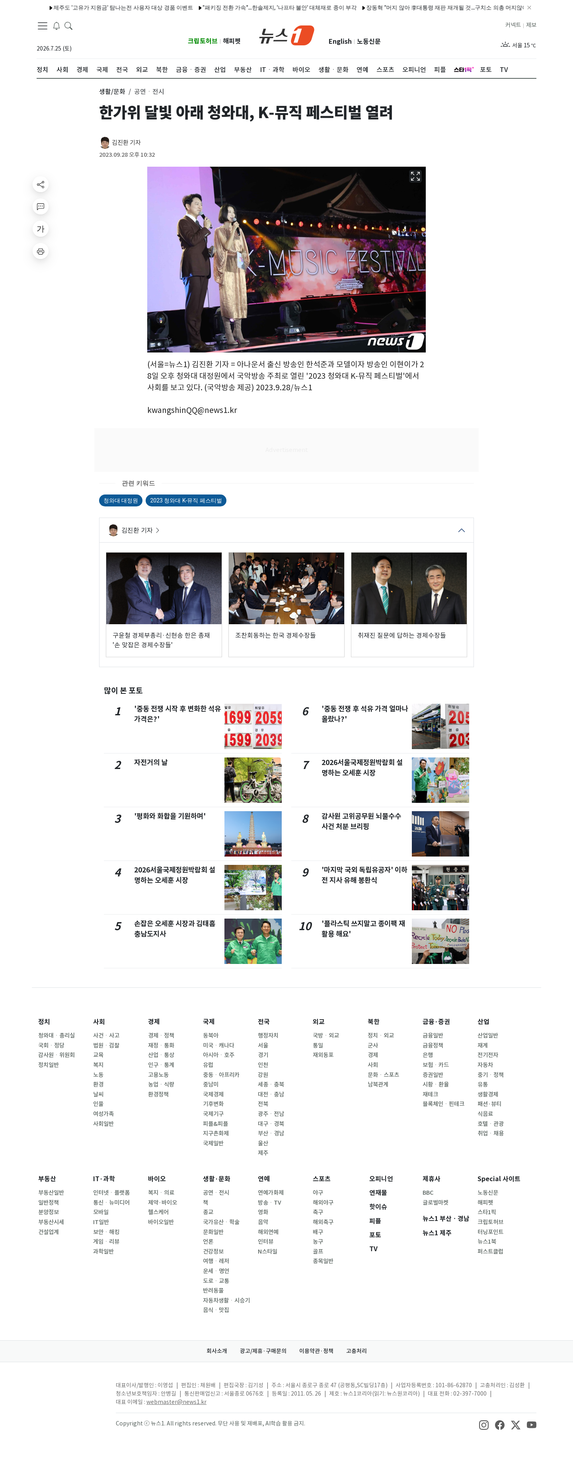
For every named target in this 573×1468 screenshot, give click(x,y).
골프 (318, 1251)
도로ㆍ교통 (216, 1281)
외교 (319, 1022)
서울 (263, 1045)
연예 (264, 1179)
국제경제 (213, 1094)
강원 (263, 1075)
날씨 (98, 1094)
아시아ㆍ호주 (218, 1055)
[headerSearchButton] (68, 25)
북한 (374, 1022)
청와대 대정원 (120, 500)
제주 (263, 1152)
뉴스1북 (486, 1241)
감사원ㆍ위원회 (56, 1055)
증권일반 (433, 1075)
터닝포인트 (490, 1232)
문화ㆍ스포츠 (383, 1075)
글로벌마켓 (435, 1202)
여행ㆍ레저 (216, 1261)
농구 (318, 1241)
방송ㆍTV (269, 1202)
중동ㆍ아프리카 (221, 1075)
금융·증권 (436, 1022)
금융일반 (433, 1035)
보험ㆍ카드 (436, 1065)
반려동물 (213, 1290)
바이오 (157, 1179)
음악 (263, 1222)
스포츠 (322, 1179)
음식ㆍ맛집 (216, 1310)
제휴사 (431, 1179)
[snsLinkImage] (484, 1424)
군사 (373, 1045)
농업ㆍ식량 (161, 1084)
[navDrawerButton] (43, 25)
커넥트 (513, 25)
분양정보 (48, 1212)
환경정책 (158, 1094)
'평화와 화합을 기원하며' (170, 816)
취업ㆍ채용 (490, 1133)
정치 (44, 1022)
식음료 (485, 1114)
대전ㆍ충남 (271, 1094)
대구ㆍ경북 (271, 1123)
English (340, 41)
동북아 (210, 1035)
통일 (318, 1045)
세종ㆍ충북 (271, 1084)
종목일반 (323, 1261)
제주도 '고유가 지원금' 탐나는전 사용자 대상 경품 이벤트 (101, 7)
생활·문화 (216, 1179)
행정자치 (268, 1035)
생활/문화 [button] (112, 91)
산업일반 (487, 1035)
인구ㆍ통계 (161, 1065)
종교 (208, 1212)
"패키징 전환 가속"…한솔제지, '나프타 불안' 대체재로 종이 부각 (258, 7)
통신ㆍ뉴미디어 (111, 1202)
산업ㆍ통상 (161, 1055)
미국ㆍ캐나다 (218, 1045)
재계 (482, 1045)
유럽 (208, 1065)
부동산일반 (51, 1192)
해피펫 (232, 41)
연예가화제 (271, 1192)
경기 (263, 1055)
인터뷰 (265, 1241)
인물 (98, 1104)
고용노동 (158, 1075)
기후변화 (213, 1104)
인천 (263, 1065)
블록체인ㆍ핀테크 (443, 1104)
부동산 (47, 1179)
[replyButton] (41, 206)
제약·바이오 (162, 1202)
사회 (99, 1022)
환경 (98, 1084)
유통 (482, 1084)
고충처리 (356, 1351)
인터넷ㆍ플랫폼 (111, 1192)
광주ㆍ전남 (271, 1114)
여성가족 (103, 1114)
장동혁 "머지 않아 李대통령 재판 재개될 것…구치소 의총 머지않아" (426, 7)
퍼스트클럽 (490, 1251)
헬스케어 (158, 1212)
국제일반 (213, 1143)
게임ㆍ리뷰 (106, 1241)
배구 (318, 1232)
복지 (98, 1065)
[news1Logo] (70, 1391)
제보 (531, 25)
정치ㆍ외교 (381, 1035)
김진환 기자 (126, 142)
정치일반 (48, 1065)
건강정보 (213, 1251)
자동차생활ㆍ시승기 (226, 1300)
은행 (428, 1055)
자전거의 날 (151, 762)
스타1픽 (486, 1212)
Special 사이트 (498, 1179)
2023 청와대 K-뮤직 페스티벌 (186, 500)
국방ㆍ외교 (326, 1035)
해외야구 (323, 1202)
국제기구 (213, 1114)
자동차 (485, 1065)
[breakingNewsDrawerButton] (56, 25)
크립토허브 (203, 41)
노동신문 (369, 41)
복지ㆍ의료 (161, 1192)
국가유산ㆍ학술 (221, 1222)
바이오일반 (161, 1222)
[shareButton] (41, 184)
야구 (318, 1192)
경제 (154, 1022)
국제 (209, 1022)
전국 (264, 1022)
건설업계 (48, 1232)
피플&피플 (215, 1123)
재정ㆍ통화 (161, 1045)
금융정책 (433, 1045)
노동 (98, 1075)
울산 (263, 1143)
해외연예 (268, 1232)
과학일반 (103, 1251)
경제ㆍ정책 (161, 1035)
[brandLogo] (287, 34)
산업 (483, 1022)
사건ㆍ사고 (106, 1035)
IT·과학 (104, 1179)
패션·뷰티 (489, 1104)
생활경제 (487, 1094)
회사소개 (217, 1351)
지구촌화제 (216, 1133)
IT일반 (101, 1222)
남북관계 (378, 1084)
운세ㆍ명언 (216, 1271)
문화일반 (213, 1232)
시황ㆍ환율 (436, 1084)
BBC (428, 1192)
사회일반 (103, 1123)
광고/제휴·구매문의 (263, 1351)
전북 (263, 1104)
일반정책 (48, 1202)
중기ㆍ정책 (490, 1075)
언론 (208, 1241)
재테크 (430, 1094)
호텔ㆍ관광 (490, 1123)
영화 (263, 1212)
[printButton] (41, 251)
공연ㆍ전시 (216, 1192)
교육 (98, 1055)
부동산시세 (51, 1222)
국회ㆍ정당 (51, 1045)
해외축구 (323, 1222)
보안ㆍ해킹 (106, 1232)
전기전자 (487, 1055)
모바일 (101, 1212)
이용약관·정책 (316, 1351)
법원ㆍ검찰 (106, 1045)
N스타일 (267, 1251)
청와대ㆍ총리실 (56, 1035)
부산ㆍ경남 (271, 1133)
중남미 (210, 1084)
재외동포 (323, 1055)
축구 (318, 1212)
